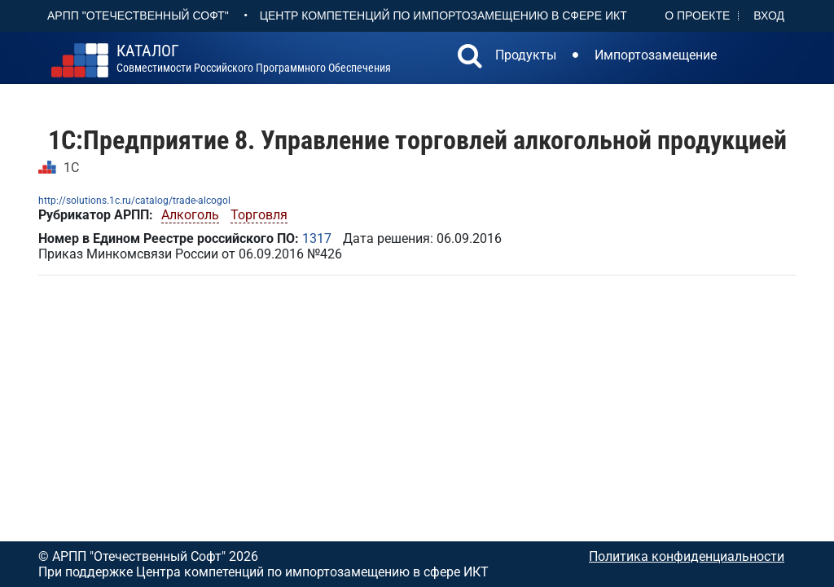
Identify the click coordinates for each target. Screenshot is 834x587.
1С (71, 167)
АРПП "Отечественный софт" (138, 15)
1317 (316, 238)
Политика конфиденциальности (686, 556)
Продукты (525, 55)
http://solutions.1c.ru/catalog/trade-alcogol (134, 200)
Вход (768, 15)
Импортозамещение (656, 55)
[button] (470, 58)
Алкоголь (190, 215)
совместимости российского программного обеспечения (253, 58)
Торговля (259, 215)
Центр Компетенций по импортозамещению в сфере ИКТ (443, 15)
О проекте (697, 15)
